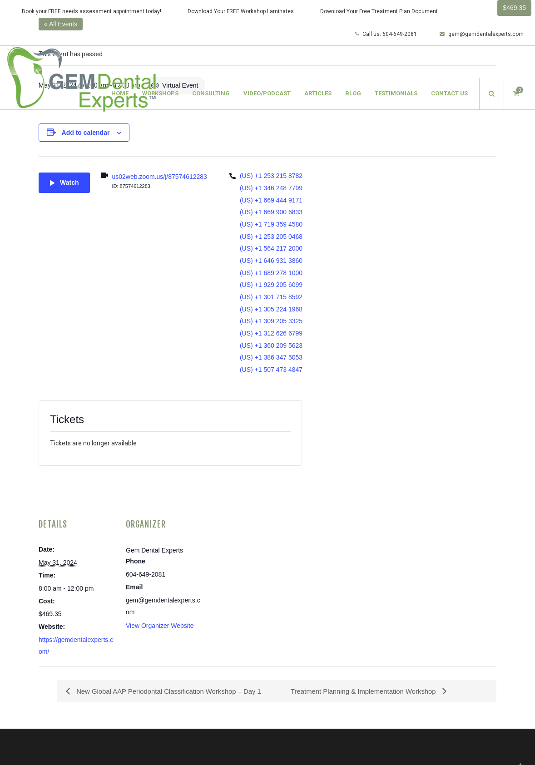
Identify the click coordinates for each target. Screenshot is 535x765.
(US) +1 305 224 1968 (271, 309)
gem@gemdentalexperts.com (482, 34)
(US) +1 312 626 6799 (271, 333)
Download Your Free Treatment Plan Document (379, 11)
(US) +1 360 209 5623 (271, 345)
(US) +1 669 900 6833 (271, 212)
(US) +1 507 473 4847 (271, 369)
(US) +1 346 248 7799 (271, 188)
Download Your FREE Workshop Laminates (241, 11)
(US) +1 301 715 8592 (271, 297)
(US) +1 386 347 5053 (271, 357)
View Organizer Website (160, 625)
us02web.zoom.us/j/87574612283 (159, 176)
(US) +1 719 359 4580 (271, 224)
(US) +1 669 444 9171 (271, 200)
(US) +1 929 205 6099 (271, 284)
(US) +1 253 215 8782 (271, 175)
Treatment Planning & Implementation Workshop (370, 691)
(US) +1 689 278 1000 (271, 272)
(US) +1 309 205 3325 (271, 321)
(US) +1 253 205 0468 (271, 236)
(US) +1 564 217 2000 (271, 248)
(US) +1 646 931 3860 (271, 260)
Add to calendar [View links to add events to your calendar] (86, 132)
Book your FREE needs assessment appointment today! (91, 11)
